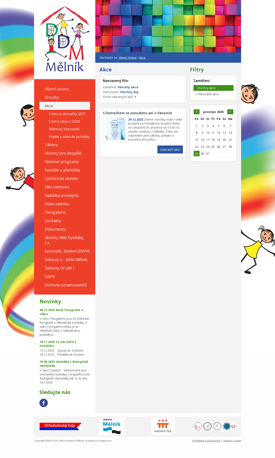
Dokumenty (55, 229)
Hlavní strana (57, 88)
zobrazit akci (170, 149)
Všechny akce (204, 88)
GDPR (50, 276)
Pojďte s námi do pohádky (69, 136)
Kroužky (52, 97)
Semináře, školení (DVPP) (67, 251)
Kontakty (53, 220)
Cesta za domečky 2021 (67, 113)
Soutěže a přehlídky (62, 170)
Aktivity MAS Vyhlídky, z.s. (64, 240)
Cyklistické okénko (61, 178)
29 (196, 154)
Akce (49, 105)
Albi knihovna (57, 186)
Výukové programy (62, 161)
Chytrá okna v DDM (64, 121)
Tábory (51, 144)
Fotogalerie (55, 212)
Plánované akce (206, 94)
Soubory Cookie (232, 440)
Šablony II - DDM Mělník (66, 259)
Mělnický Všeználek (64, 129)
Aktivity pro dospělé (63, 153)
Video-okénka (57, 203)
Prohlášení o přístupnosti (206, 440)
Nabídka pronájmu (62, 195)
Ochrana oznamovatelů (66, 284)
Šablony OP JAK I (59, 267)
